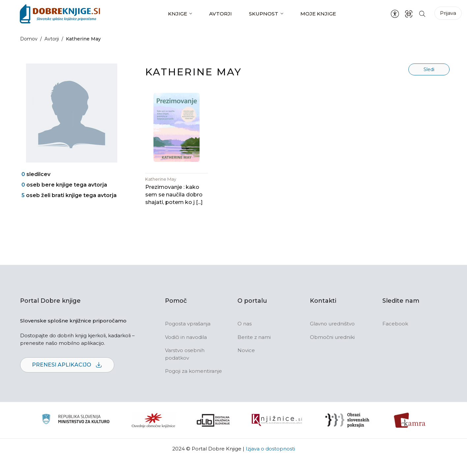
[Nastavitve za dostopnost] (395, 14)
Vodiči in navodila (186, 338)
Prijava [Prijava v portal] (448, 13)
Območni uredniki (332, 338)
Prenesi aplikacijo (67, 366)
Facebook (395, 324)
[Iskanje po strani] (422, 14)
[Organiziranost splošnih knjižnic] (153, 421)
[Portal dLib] (213, 421)
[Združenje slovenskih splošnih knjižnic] (276, 420)
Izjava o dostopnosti (270, 449)
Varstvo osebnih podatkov (185, 355)
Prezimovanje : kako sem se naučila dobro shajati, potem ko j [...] (174, 195)
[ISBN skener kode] (408, 14)
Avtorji (220, 14)
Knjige (177, 14)
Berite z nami (254, 338)
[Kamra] (410, 421)
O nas (244, 324)
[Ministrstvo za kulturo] (75, 421)
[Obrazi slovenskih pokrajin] (347, 421)
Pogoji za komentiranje (193, 372)
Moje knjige (318, 14)
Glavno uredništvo (332, 324)
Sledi (429, 69)
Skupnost (263, 14)
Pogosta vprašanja (187, 324)
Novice (246, 351)
